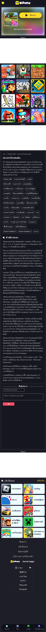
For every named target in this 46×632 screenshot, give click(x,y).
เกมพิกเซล (19, 189)
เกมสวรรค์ (16, 184)
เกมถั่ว (6, 222)
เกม (4, 154)
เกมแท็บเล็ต (35, 198)
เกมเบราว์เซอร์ (9, 212)
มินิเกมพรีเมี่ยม (18, 193)
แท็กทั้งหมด (23, 547)
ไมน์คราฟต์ (11, 154)
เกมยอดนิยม (27, 184)
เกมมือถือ (25, 198)
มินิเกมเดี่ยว (16, 208)
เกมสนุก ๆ (7, 217)
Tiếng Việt (23, 585)
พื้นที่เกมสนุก (8, 227)
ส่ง (9, 404)
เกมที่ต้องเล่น (8, 189)
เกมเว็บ (6, 208)
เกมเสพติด (20, 203)
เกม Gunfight (30, 189)
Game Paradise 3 (25, 231)
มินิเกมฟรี (7, 184)
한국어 (23, 581)
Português (23, 589)
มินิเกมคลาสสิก (32, 203)
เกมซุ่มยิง (7, 193)
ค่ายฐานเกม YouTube (18, 222)
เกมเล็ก (6, 198)
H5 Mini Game (9, 203)
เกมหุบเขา (32, 222)
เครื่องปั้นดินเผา (20, 227)
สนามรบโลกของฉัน (24, 154)
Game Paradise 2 (10, 231)
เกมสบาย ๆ (15, 198)
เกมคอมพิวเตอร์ (27, 208)
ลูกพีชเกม (35, 217)
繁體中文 (23, 572)
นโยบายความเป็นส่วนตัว (23, 556)
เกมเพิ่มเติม (21, 212)
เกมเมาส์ (30, 212)
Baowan (16, 217)
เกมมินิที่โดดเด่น (31, 193)
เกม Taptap (26, 217)
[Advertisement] (23, 50)
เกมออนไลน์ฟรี (19, 179)
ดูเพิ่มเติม (41, 481)
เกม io (36, 231)
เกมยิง (30, 179)
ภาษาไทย (23, 576)
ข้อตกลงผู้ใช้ (23, 552)
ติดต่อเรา (23, 542)
